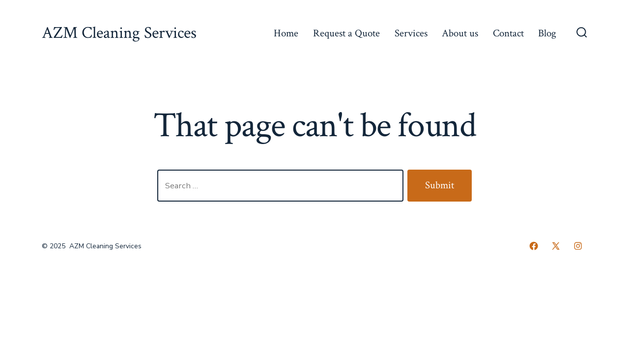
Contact (508, 33)
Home (286, 33)
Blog (547, 33)
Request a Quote (346, 33)
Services (411, 33)
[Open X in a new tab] (555, 246)
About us (460, 33)
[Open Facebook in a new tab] (534, 246)
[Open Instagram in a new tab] (578, 246)
